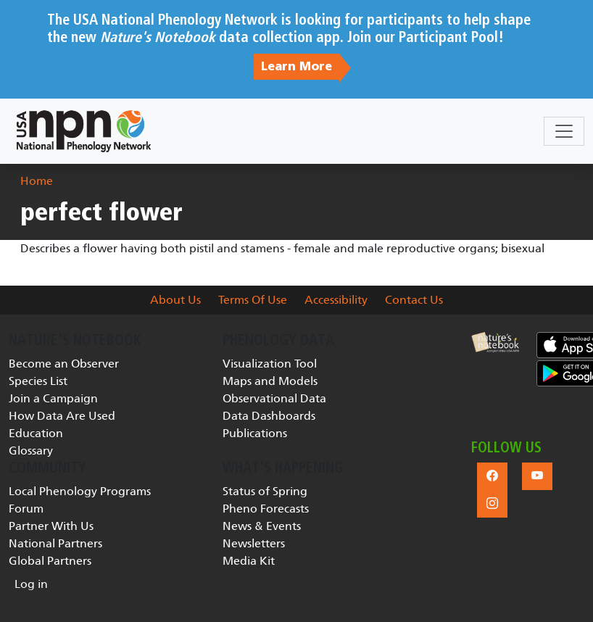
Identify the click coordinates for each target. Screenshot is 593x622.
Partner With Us (51, 526)
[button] (495, 342)
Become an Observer (64, 363)
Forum (26, 508)
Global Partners (50, 561)
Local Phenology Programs (80, 491)
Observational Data (274, 398)
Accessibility (336, 300)
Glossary (31, 450)
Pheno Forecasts (266, 508)
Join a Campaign (53, 398)
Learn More (296, 66)
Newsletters (254, 543)
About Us (175, 300)
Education (36, 433)
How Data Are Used (62, 416)
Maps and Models (270, 381)
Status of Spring (265, 491)
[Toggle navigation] (564, 131)
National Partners (55, 543)
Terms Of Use (252, 300)
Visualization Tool (270, 363)
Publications (255, 433)
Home (36, 181)
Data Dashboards (269, 416)
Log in (31, 584)
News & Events (262, 526)
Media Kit (249, 561)
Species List (38, 381)
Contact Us (414, 300)
